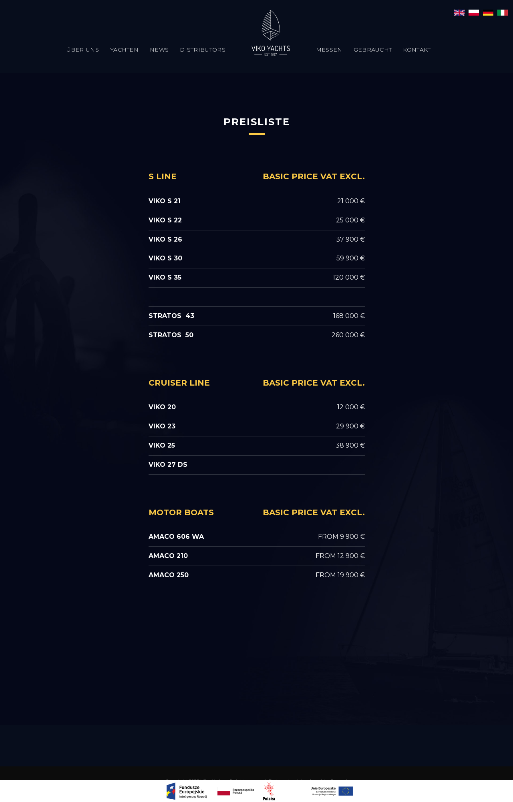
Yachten (124, 49)
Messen (329, 49)
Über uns (82, 49)
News (159, 49)
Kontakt (417, 49)
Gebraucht (373, 49)
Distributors (202, 49)
